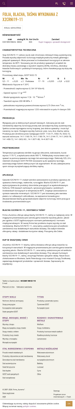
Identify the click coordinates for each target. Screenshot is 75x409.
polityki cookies (29, 406)
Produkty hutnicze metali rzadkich (49, 331)
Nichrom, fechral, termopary (13, 301)
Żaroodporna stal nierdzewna (13, 360)
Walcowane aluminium (45, 352)
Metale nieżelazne (47, 348)
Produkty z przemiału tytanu (47, 301)
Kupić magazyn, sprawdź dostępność (54, 42)
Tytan (40, 297)
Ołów (39, 374)
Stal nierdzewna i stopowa (18, 348)
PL (56, 3)
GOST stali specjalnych (10, 374)
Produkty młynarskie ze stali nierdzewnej (17, 356)
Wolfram (40, 324)
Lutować (40, 367)
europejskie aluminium (45, 360)
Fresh (69, 397)
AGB (4, 397)
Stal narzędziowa (8, 378)
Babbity (40, 363)
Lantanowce (41, 339)
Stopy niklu (9, 297)
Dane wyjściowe (8, 393)
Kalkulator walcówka (24, 287)
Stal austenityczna (9, 363)
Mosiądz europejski (9, 342)
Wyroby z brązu (8, 324)
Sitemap (57, 391)
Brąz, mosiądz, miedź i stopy (15, 319)
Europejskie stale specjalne (12, 308)
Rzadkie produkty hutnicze (47, 335)
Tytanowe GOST (43, 304)
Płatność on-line (8, 287)
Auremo (18, 3)
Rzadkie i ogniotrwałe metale (50, 319)
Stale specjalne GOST (10, 311)
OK (69, 404)
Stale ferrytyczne (8, 367)
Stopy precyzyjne (8, 304)
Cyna (39, 370)
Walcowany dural (43, 356)
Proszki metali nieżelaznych (12, 352)
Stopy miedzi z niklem (10, 331)
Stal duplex (6, 370)
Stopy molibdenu (43, 328)
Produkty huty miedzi (10, 335)
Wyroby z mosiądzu (9, 339)
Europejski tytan (43, 308)
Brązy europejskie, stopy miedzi (14, 328)
